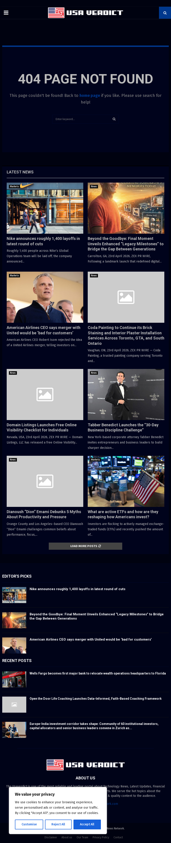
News (94, 186)
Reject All (58, 824)
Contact (118, 837)
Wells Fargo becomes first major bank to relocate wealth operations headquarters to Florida (98, 673)
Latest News (20, 172)
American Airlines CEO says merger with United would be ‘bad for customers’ (91, 639)
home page (89, 95)
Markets (14, 186)
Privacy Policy (101, 837)
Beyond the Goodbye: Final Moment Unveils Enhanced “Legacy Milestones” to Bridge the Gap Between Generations (126, 243)
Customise (29, 824)
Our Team (82, 837)
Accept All (87, 824)
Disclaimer (51, 837)
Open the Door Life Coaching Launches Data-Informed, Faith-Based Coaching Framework (96, 698)
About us (66, 837)
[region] (58, 810)
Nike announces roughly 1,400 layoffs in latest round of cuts (77, 589)
